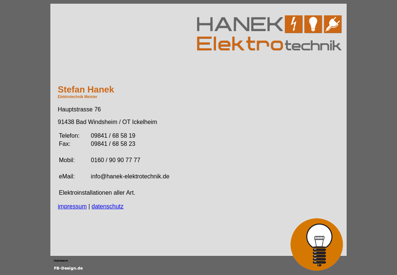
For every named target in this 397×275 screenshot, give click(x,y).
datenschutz (107, 206)
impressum (72, 206)
